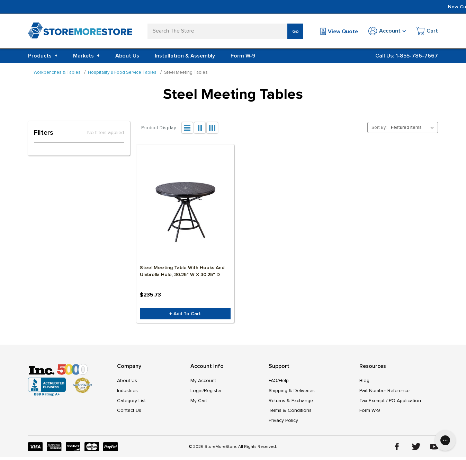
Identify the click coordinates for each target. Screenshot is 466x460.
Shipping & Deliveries (292, 392)
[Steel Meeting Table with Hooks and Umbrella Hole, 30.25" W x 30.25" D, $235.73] (185, 212)
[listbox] (414, 127)
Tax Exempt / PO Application (390, 403)
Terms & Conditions (290, 413)
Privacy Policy (283, 423)
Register (213, 392)
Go (295, 31)
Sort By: (379, 127)
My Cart (198, 403)
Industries (127, 392)
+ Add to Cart (185, 315)
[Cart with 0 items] (427, 32)
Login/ (197, 392)
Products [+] (42, 55)
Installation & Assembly (185, 55)
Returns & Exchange (291, 403)
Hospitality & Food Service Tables (122, 72)
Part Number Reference (384, 392)
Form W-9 (243, 55)
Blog (364, 382)
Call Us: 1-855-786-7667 (406, 55)
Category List (131, 403)
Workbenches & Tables (57, 72)
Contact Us (129, 413)
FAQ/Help (279, 382)
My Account (203, 382)
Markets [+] (86, 55)
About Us (127, 55)
